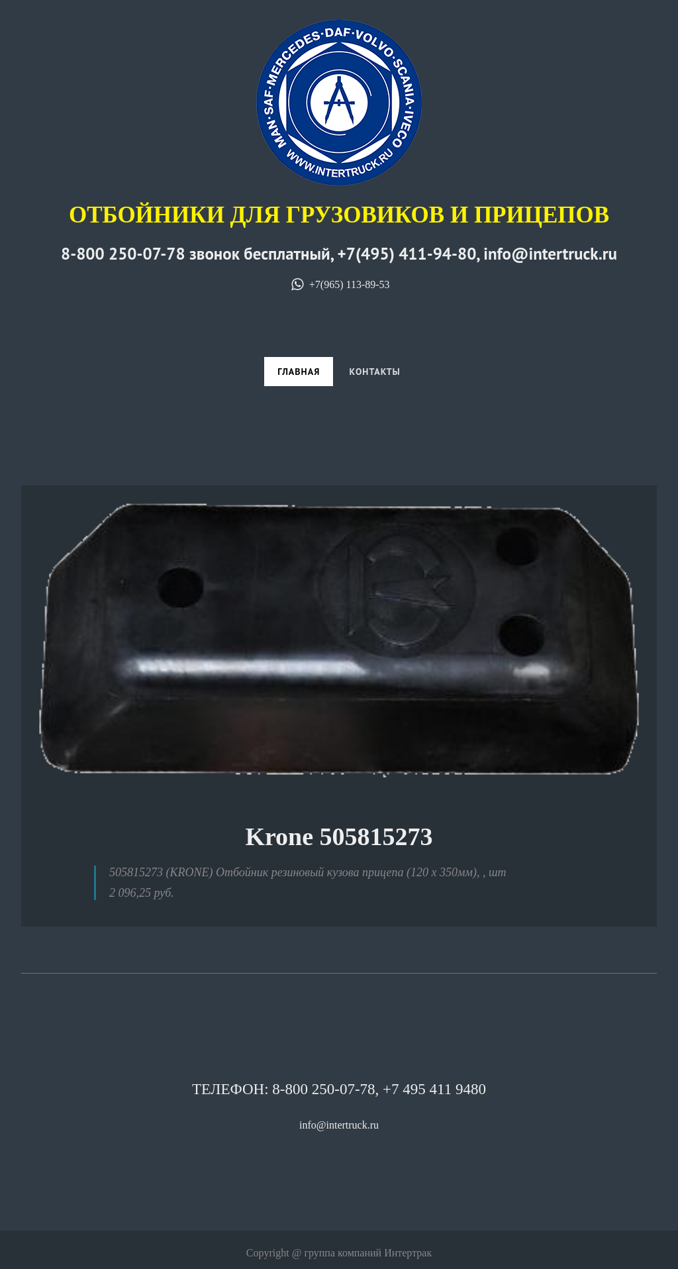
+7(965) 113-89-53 (338, 284)
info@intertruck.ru (339, 1125)
